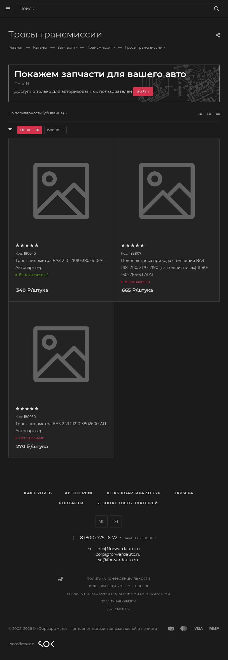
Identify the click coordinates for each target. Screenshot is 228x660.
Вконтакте (102, 521)
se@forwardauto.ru (118, 559)
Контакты (71, 503)
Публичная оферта (118, 601)
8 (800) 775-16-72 (98, 538)
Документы (118, 609)
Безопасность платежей (127, 503)
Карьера (183, 493)
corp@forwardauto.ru (118, 554)
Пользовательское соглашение (119, 586)
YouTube (116, 521)
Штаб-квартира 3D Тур (133, 493)
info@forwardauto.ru (118, 548)
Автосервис (79, 493)
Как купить (38, 493)
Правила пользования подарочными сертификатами (118, 594)
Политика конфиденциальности (118, 579)
